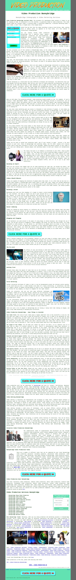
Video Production (16, 551)
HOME (50, 10)
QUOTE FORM (17, 467)
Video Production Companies (19, 550)
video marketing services (42, 459)
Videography (50, 553)
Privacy (68, 569)
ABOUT (57, 10)
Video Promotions (27, 551)
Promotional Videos (19, 549)
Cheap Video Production (33, 549)
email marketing (46, 521)
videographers (45, 389)
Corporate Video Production (56, 547)
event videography (47, 527)
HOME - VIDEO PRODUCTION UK (38, 565)
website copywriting (46, 522)
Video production (11, 385)
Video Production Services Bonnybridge (23, 492)
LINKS (53, 10)
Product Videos (32, 547)
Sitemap (7, 569)
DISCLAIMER (66, 10)
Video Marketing (45, 554)
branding (65, 521)
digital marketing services (45, 520)
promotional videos (40, 456)
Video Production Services (19, 547)
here (23, 489)
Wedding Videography (12, 554)
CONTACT (61, 10)
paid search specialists (24, 527)
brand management (26, 525)
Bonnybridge (37, 385)
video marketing (45, 524)
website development (47, 525)
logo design (27, 521)
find (11, 481)
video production (63, 394)
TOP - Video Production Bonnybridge (17, 562)
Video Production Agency (26, 553)
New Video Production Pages (15, 569)
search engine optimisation (22, 522)
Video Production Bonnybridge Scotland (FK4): (20, 20)
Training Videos (46, 549)
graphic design (26, 524)
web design (66, 525)
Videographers (42, 547)
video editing (29, 459)
